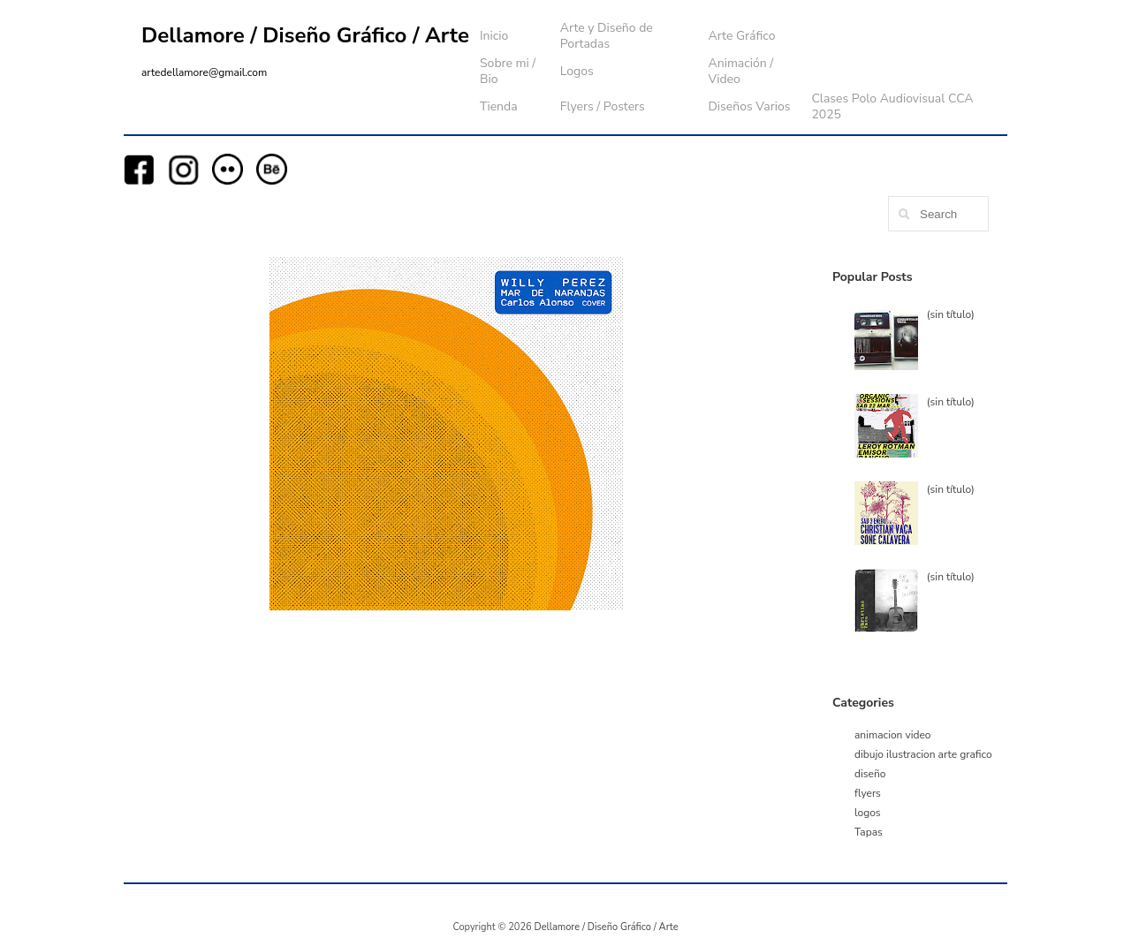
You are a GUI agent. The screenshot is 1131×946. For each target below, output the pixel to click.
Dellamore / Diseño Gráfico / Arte (305, 35)
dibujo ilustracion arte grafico (923, 754)
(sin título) (951, 314)
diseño (869, 774)
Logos (577, 71)
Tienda (499, 106)
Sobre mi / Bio (507, 71)
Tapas (868, 832)
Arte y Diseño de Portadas (606, 35)
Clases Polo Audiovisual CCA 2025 (892, 106)
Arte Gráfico (741, 35)
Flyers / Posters (602, 106)
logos (867, 813)
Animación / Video (740, 71)
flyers (867, 793)
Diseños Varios (749, 106)
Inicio (494, 35)
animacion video (892, 735)
